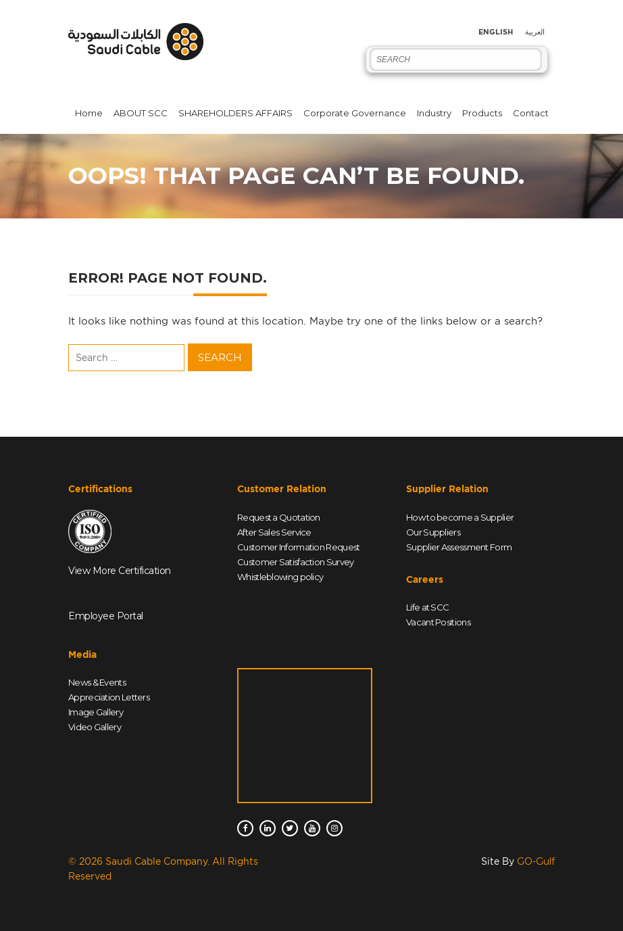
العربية (535, 32)
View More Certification (119, 571)
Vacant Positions (438, 622)
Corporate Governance (354, 113)
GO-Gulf (536, 861)
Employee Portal (105, 616)
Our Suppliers (433, 532)
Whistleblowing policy (280, 576)
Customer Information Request (298, 547)
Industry (434, 113)
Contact (531, 113)
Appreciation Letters (108, 697)
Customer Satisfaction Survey (295, 561)
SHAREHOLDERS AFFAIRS (235, 113)
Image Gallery (95, 712)
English (495, 32)
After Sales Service (274, 532)
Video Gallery (94, 726)
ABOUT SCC (141, 113)
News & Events (97, 682)
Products (482, 113)
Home (89, 113)
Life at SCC (427, 607)
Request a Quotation (278, 517)
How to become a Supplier (460, 517)
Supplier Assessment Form (459, 547)
